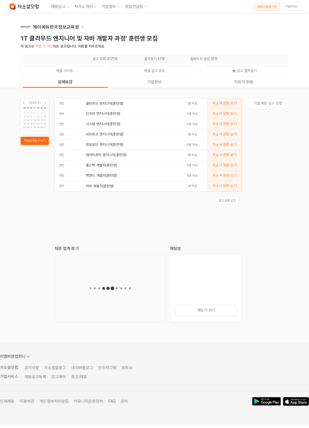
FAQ (112, 401)
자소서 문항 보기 (224, 103)
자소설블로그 (55, 367)
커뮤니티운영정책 (88, 401)
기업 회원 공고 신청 (268, 103)
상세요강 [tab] (65, 81)
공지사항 (31, 367)
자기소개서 (85, 7)
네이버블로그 (82, 367)
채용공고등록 (35, 376)
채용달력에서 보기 (35, 140)
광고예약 (59, 376)
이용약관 (27, 401)
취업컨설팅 (136, 7)
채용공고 (60, 7)
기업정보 (111, 7)
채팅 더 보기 (206, 310)
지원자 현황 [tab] (243, 81)
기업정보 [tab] (154, 81)
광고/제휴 (79, 376)
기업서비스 (291, 6)
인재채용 (7, 401)
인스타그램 (107, 367)
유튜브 (127, 367)
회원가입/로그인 (267, 7)
